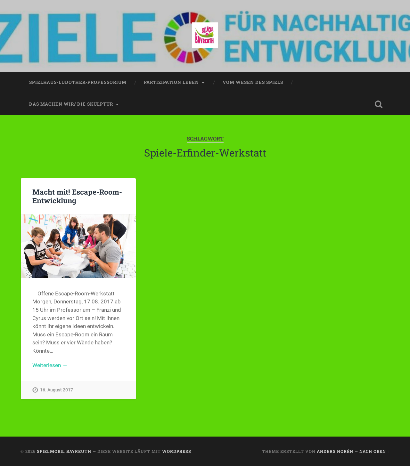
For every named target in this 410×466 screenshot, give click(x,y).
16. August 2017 (56, 390)
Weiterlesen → (50, 365)
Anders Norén (335, 451)
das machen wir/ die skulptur (71, 104)
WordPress (176, 451)
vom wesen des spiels (253, 82)
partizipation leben (171, 82)
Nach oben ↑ (374, 451)
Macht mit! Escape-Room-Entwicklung (77, 196)
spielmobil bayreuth (64, 451)
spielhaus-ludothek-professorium (78, 82)
